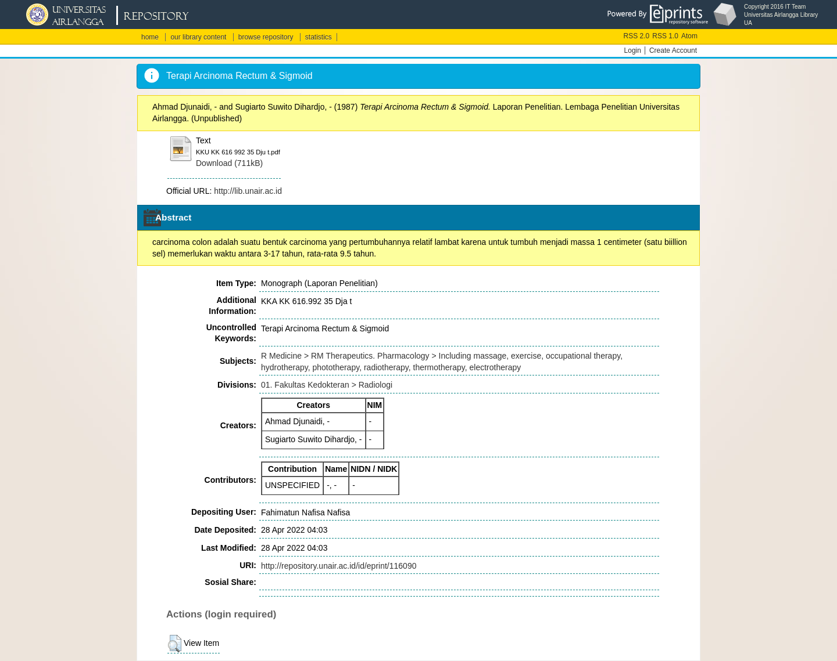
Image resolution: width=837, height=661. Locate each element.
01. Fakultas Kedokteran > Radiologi (326, 384)
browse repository (266, 37)
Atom (689, 36)
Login (632, 50)
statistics (318, 37)
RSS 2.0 (637, 36)
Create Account (673, 50)
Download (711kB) (229, 163)
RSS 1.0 (665, 36)
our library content (198, 37)
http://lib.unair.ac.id (248, 191)
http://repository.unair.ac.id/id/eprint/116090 (338, 565)
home (150, 37)
